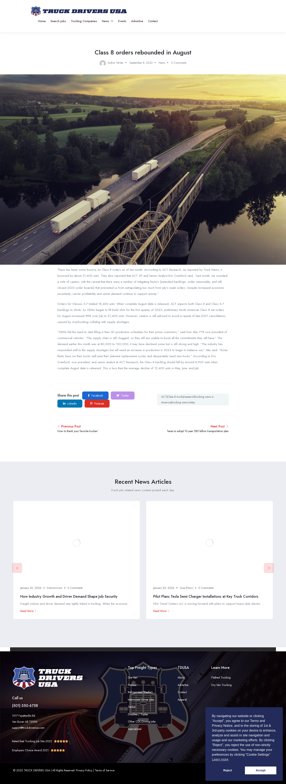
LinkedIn (70, 404)
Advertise (137, 21)
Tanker (132, 707)
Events (122, 21)
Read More (28, 611)
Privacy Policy (84, 770)
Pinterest (97, 404)
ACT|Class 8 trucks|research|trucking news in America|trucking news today (187, 399)
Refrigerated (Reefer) (140, 692)
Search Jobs (58, 21)
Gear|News (186, 588)
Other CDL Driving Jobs (141, 721)
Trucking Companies (84, 21)
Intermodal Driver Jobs (141, 700)
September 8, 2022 (141, 63)
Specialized (134, 729)
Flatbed (132, 685)
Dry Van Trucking (221, 685)
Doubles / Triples (138, 714)
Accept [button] (260, 770)
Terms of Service (104, 770)
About (181, 677)
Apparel (182, 700)
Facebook (95, 396)
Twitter (122, 396)
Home (42, 21)
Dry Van (132, 677)
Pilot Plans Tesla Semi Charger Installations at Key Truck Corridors (205, 596)
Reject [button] (227, 770)
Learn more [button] (220, 759)
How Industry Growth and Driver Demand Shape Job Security (68, 596)
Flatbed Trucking (221, 677)
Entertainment (54, 588)
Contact (153, 21)
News (107, 21)
